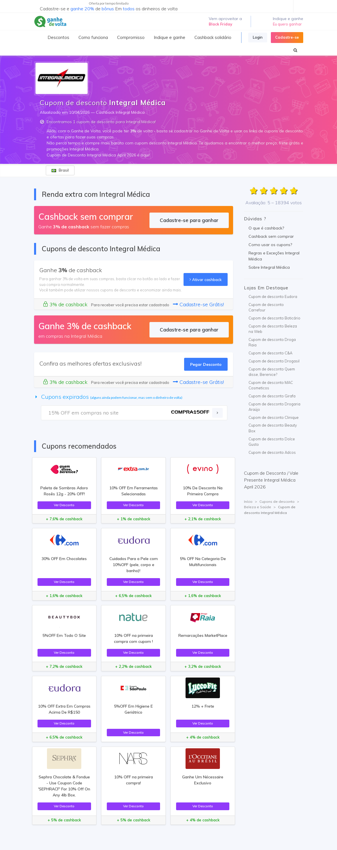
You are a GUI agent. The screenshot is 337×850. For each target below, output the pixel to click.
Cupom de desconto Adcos (272, 452)
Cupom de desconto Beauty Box (273, 428)
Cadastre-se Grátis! (198, 304)
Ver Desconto (64, 505)
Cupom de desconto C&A (270, 353)
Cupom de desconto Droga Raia (272, 342)
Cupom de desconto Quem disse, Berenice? (272, 372)
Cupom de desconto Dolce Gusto (272, 442)
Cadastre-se (287, 37)
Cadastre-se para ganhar (189, 220)
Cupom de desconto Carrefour (266, 307)
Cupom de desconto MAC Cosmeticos (271, 385)
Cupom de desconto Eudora (273, 296)
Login (258, 37)
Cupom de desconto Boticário (274, 318)
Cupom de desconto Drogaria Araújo (274, 407)
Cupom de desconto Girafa (272, 396)
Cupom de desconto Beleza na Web (273, 329)
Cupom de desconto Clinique (274, 417)
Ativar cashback (206, 279)
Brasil (60, 170)
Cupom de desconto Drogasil (274, 361)
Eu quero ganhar (287, 24)
